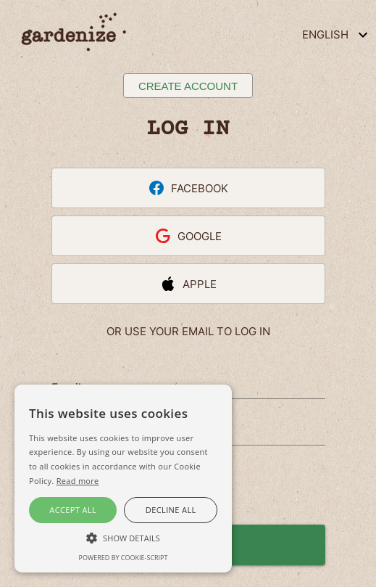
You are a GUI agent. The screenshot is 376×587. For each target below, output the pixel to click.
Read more (78, 480)
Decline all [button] (171, 509)
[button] (123, 536)
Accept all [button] (72, 509)
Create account (188, 86)
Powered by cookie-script (123, 557)
